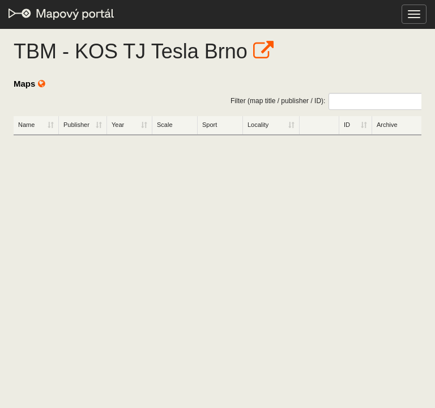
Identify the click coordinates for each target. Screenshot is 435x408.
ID (347, 124)
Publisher (76, 124)
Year (118, 124)
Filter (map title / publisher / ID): (326, 101)
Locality (258, 124)
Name (26, 124)
